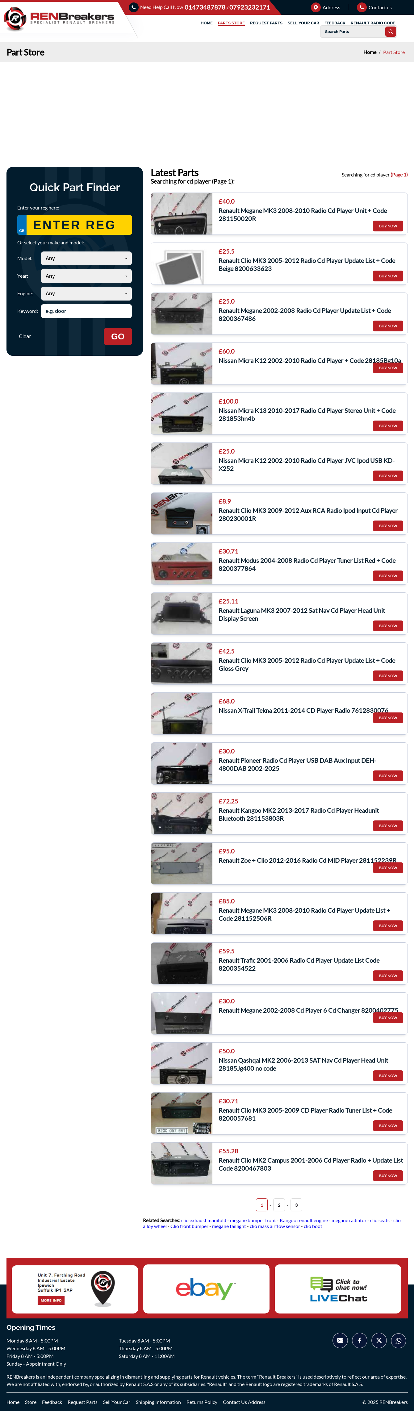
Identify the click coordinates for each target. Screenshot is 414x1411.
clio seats (380, 1220)
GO (118, 336)
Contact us (374, 7)
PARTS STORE (231, 23)
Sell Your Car (116, 1402)
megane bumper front (253, 1220)
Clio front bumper (189, 1226)
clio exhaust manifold (203, 1220)
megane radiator (349, 1220)
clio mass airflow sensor (275, 1226)
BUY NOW (388, 226)
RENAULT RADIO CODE (373, 23)
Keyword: (27, 311)
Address (325, 7)
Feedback (52, 1402)
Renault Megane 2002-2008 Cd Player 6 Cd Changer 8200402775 (308, 1010)
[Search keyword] (86, 311)
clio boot (313, 1226)
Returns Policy (201, 1402)
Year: (22, 276)
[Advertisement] (207, 108)
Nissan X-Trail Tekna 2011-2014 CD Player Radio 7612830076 (303, 710)
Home (370, 52)
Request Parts (83, 1402)
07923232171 (249, 7)
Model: (24, 258)
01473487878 (206, 7)
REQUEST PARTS (266, 23)
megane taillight (229, 1226)
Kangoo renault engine (304, 1220)
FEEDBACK (334, 23)
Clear (25, 336)
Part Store (394, 52)
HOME (207, 23)
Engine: (25, 293)
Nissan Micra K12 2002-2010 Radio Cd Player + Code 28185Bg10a (310, 360)
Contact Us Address (244, 1402)
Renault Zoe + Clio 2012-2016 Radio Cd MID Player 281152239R (307, 860)
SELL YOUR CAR (303, 23)
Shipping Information (158, 1402)
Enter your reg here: (38, 207)
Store (30, 1402)
